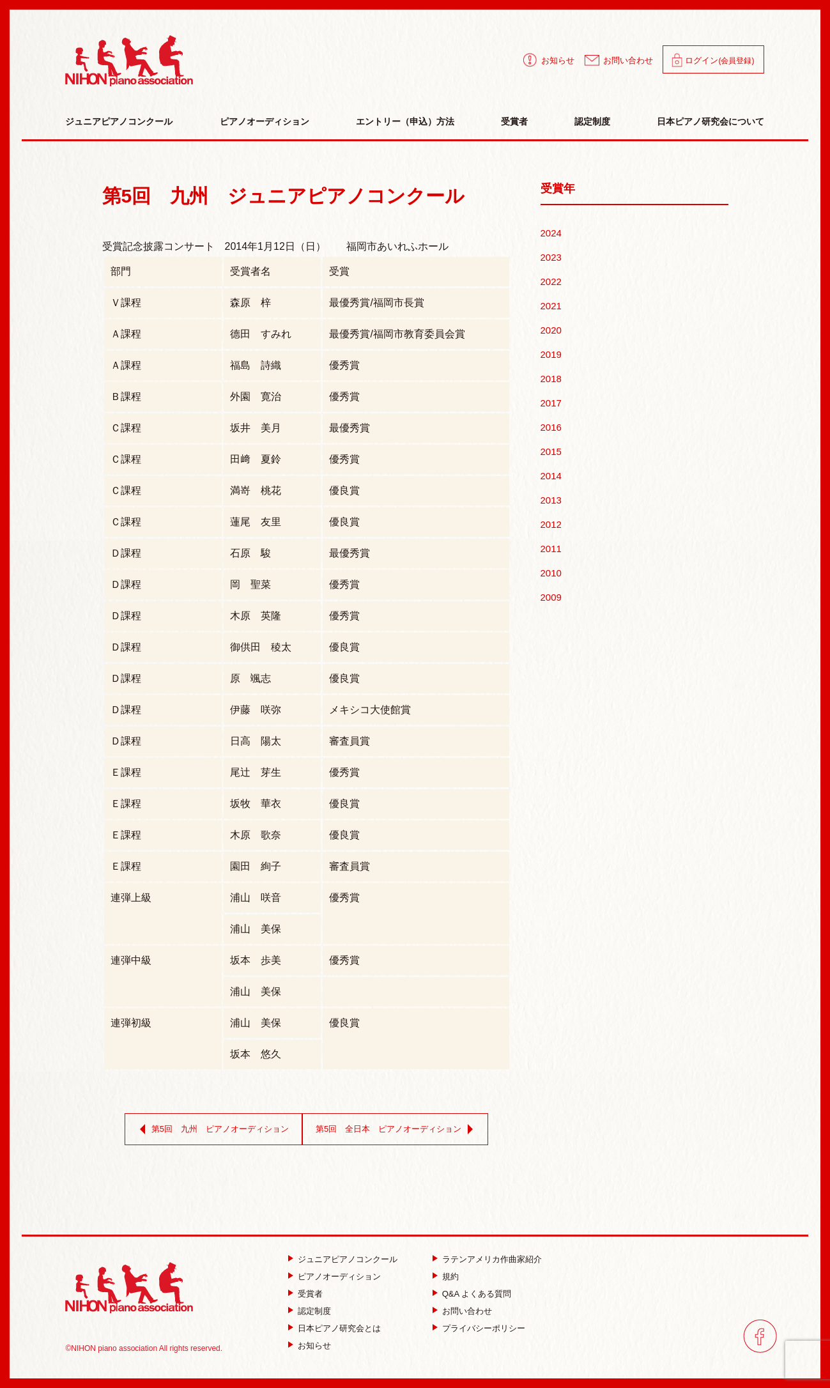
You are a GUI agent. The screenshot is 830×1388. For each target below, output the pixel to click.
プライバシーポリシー (483, 1328)
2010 (551, 572)
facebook (760, 1336)
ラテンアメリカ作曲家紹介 (492, 1259)
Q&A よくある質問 (476, 1294)
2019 (551, 354)
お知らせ (557, 60)
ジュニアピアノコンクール (119, 121)
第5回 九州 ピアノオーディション (212, 1129)
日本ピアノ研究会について (710, 121)
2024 (551, 232)
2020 (551, 330)
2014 (551, 475)
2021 (551, 305)
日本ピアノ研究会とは (339, 1328)
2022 (551, 281)
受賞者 (514, 121)
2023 (551, 257)
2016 (551, 427)
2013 (551, 500)
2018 (551, 378)
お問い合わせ (628, 60)
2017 (551, 402)
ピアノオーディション (264, 121)
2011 (551, 548)
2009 (551, 597)
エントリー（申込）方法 (405, 121)
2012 (551, 524)
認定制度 (592, 121)
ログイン (719, 60)
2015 (551, 451)
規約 (450, 1276)
